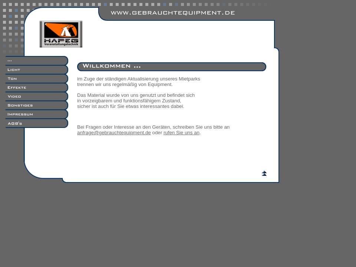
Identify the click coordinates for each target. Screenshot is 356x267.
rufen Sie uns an (182, 132)
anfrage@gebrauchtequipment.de (114, 132)
